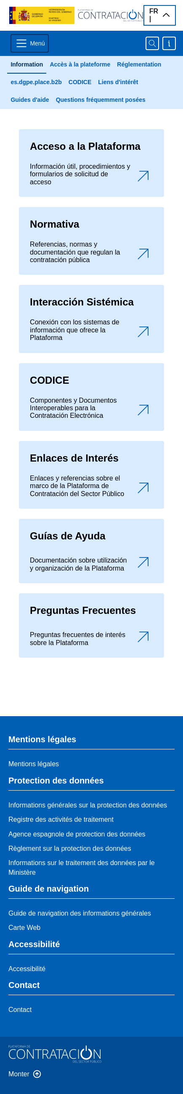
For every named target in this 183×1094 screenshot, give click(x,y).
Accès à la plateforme (80, 64)
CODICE (80, 82)
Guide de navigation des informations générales (79, 913)
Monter (18, 1074)
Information (27, 64)
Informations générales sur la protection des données (87, 805)
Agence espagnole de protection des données (77, 834)
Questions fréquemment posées (101, 99)
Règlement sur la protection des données (69, 848)
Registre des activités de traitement (61, 819)
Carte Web (24, 927)
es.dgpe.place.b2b (36, 82)
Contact (20, 1009)
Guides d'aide (30, 99)
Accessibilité (26, 968)
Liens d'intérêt (118, 82)
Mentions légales (33, 763)
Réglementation (139, 64)
